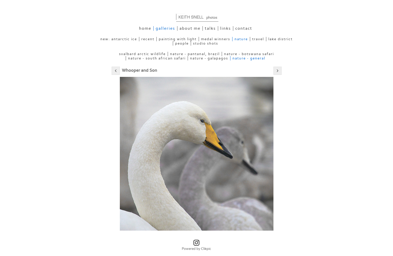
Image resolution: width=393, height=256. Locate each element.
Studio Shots (205, 43)
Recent (147, 39)
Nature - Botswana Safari (249, 54)
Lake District (280, 39)
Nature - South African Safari (157, 58)
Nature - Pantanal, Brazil (195, 54)
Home (145, 28)
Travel (258, 39)
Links (225, 28)
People (182, 43)
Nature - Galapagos (209, 58)
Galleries (165, 28)
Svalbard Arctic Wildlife (142, 54)
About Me (189, 28)
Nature (241, 39)
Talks (210, 28)
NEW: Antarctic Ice (118, 39)
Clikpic (206, 249)
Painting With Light (178, 39)
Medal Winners (215, 39)
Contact (243, 28)
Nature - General (248, 58)
